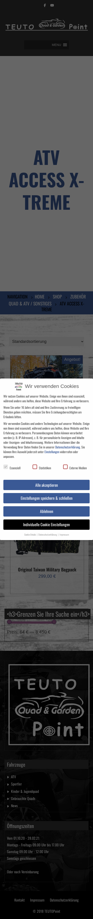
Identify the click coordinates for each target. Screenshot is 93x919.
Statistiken (42, 464)
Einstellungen (51, 447)
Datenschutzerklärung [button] (48, 531)
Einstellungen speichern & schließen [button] (47, 494)
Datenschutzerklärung (67, 443)
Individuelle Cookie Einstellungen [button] (46, 521)
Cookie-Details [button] (30, 531)
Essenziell (11, 464)
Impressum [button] (64, 531)
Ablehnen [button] (46, 507)
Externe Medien (75, 464)
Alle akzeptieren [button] (46, 481)
